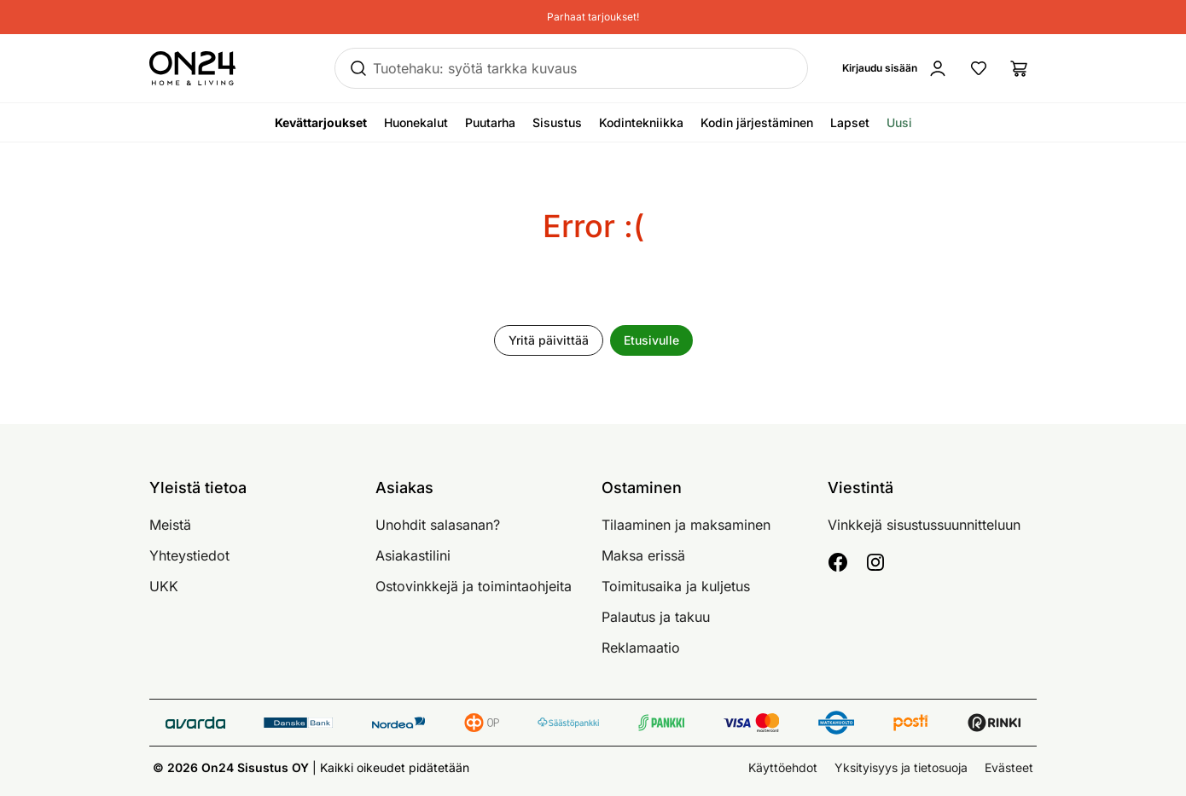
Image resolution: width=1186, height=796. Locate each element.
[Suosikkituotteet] (979, 68)
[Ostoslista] (1020, 68)
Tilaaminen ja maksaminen (686, 524)
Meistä (170, 524)
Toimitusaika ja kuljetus (676, 586)
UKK (163, 586)
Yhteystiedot (189, 555)
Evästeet (1009, 767)
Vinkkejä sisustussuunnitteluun (924, 524)
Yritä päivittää (549, 340)
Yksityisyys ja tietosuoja (901, 767)
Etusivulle (651, 340)
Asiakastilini (413, 555)
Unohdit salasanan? (437, 524)
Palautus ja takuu (656, 616)
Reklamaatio (641, 647)
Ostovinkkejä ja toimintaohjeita (473, 586)
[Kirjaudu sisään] (895, 68)
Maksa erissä (643, 555)
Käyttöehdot (782, 767)
